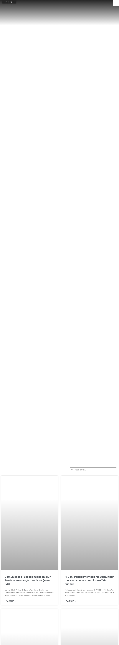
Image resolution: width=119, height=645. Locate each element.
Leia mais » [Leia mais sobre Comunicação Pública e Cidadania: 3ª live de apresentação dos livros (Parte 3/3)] (10, 601)
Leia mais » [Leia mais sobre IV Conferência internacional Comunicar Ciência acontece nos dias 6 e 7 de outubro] (70, 601)
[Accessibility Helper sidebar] (116, 3)
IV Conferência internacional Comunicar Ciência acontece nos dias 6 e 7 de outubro (89, 580)
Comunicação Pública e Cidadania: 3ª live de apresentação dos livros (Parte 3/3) (28, 580)
